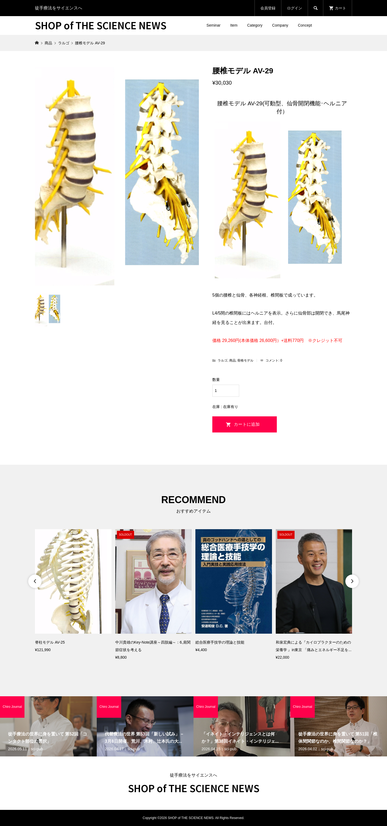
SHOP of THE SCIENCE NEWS (100, 25)
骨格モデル (245, 360)
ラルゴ (222, 360)
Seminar (213, 25)
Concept (305, 25)
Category (255, 25)
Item (234, 25)
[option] (73, 591)
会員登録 (267, 8)
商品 (232, 360)
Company (280, 25)
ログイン (294, 8)
